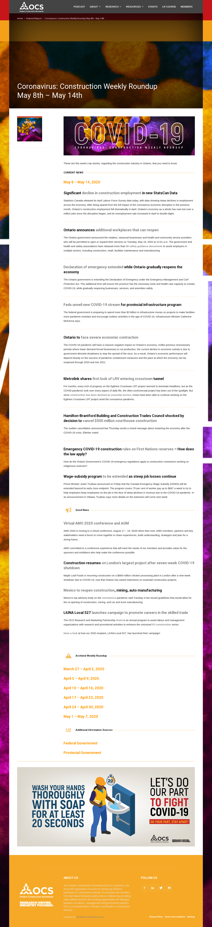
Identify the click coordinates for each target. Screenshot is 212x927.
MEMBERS (187, 6)
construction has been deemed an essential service (100, 394)
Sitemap (191, 917)
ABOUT (95, 6)
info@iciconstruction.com (90, 916)
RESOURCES (134, 6)
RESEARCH (113, 6)
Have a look (70, 633)
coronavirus (109, 597)
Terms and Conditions (175, 917)
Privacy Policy (156, 917)
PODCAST (79, 6)
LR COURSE (169, 6)
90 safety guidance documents (144, 246)
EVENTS (153, 6)
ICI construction (161, 624)
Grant (119, 620)
